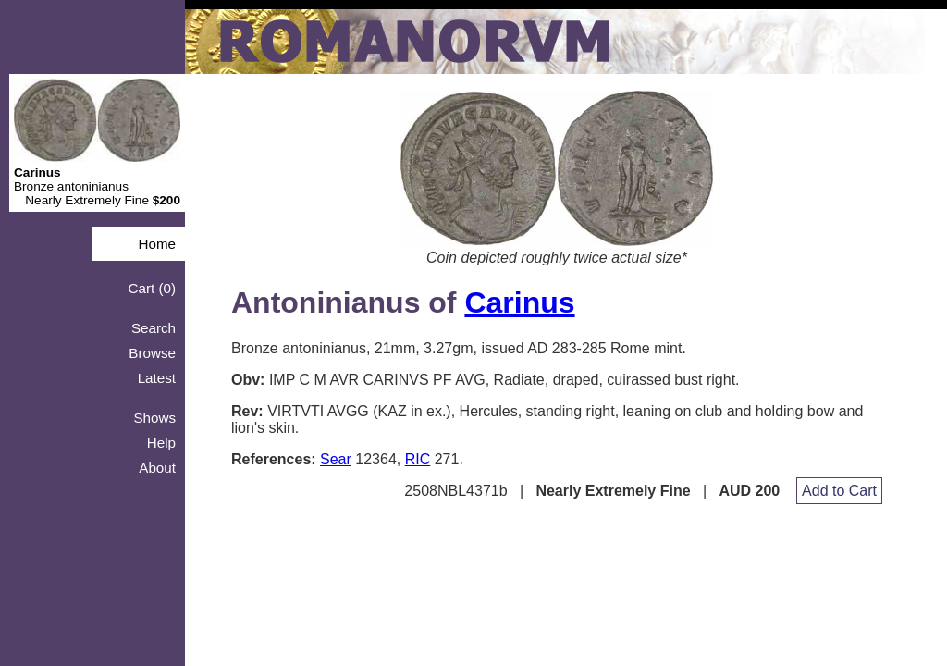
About (157, 467)
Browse (152, 353)
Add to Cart (839, 491)
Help (161, 442)
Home (157, 244)
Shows (154, 418)
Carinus (519, 302)
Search (153, 328)
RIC (418, 459)
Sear (335, 459)
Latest (157, 378)
